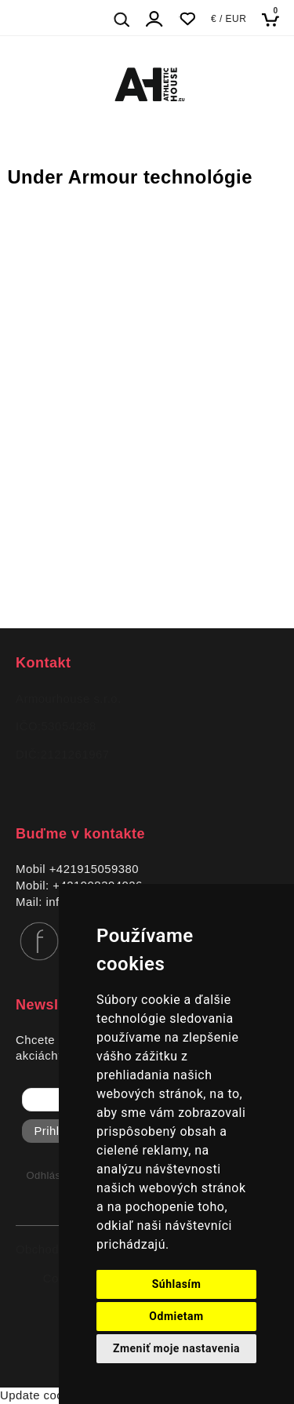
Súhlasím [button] (176, 1284)
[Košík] (275, 19)
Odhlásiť (46, 1175)
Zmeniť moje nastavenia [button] (176, 1348)
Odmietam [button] (176, 1316)
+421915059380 (94, 869)
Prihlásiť (57, 1131)
